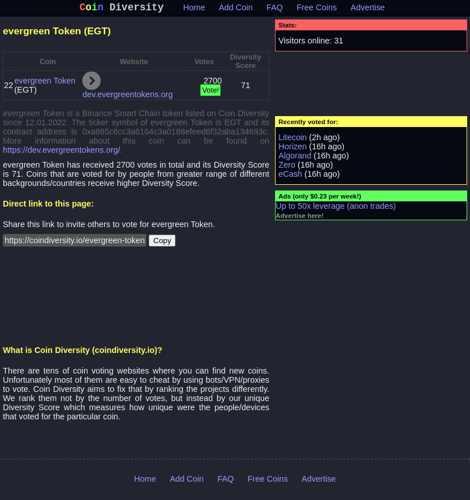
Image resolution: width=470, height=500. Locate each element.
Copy (162, 243)
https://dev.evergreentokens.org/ (61, 152)
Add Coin (236, 9)
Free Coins (317, 9)
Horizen (292, 148)
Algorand (295, 157)
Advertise (367, 9)
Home (194, 9)
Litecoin (292, 139)
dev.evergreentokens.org (127, 96)
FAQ (274, 9)
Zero (287, 167)
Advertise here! (300, 218)
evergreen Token (44, 83)
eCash (290, 176)
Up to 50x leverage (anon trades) (336, 208)
